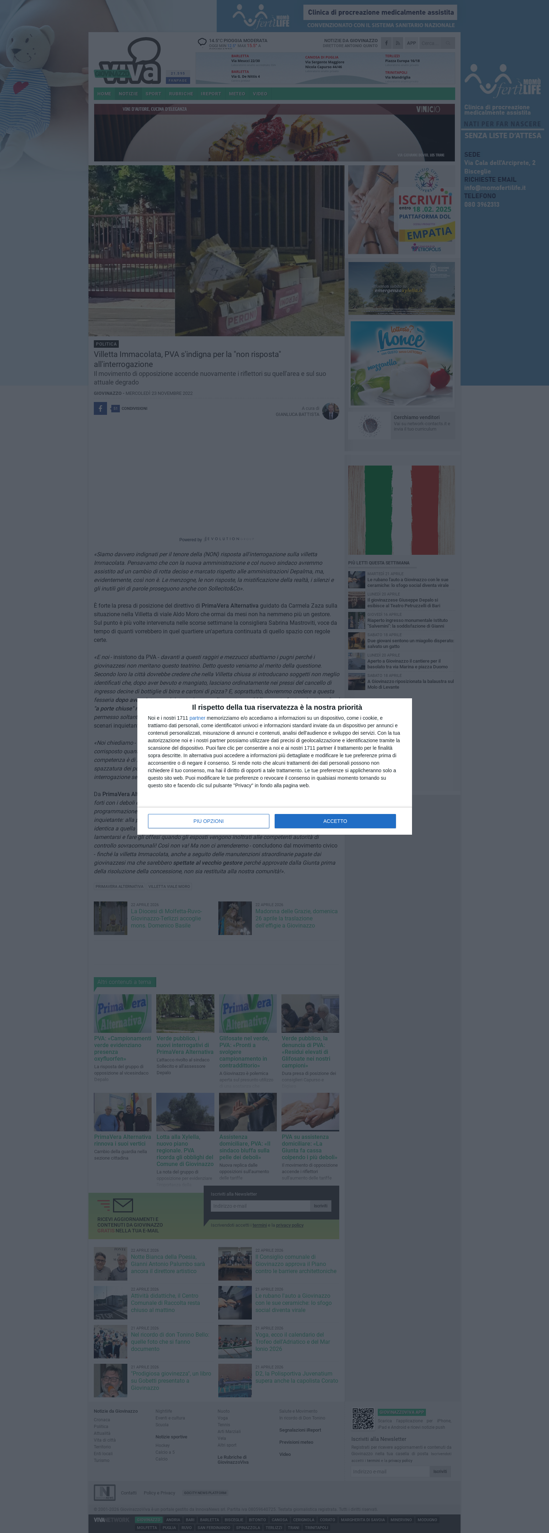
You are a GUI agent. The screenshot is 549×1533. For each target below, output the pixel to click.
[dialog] (274, 766)
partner (197, 717)
